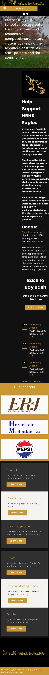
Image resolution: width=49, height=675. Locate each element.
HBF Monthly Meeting (34, 326)
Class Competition (18, 526)
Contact (12, 470)
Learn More (16, 484)
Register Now (35, 307)
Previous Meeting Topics (23, 586)
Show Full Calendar (31, 381)
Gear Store (14, 498)
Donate (19, 8)
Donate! (12, 614)
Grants (11, 558)
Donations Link (29, 232)
